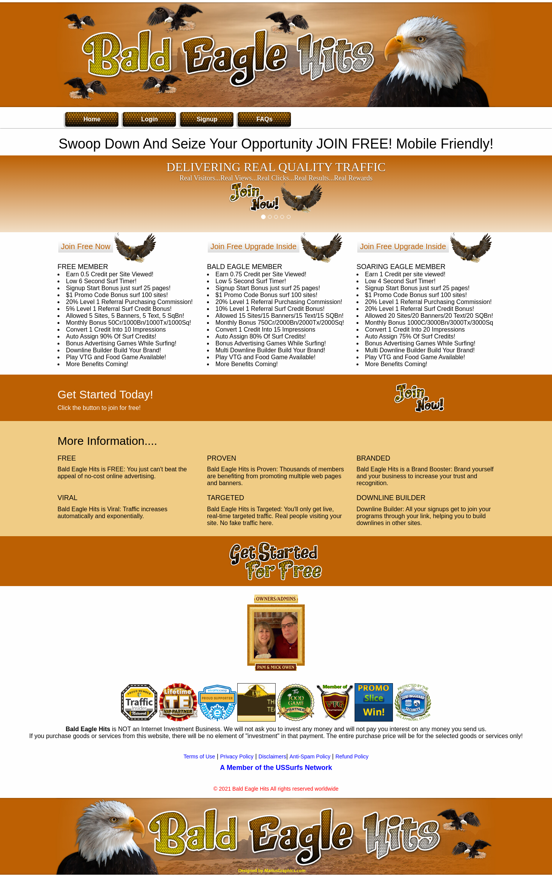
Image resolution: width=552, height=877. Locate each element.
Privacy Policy (236, 756)
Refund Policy (351, 756)
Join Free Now (85, 246)
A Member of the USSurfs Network (276, 767)
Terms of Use (199, 756)
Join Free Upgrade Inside (253, 246)
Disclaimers (272, 756)
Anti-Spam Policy (309, 756)
